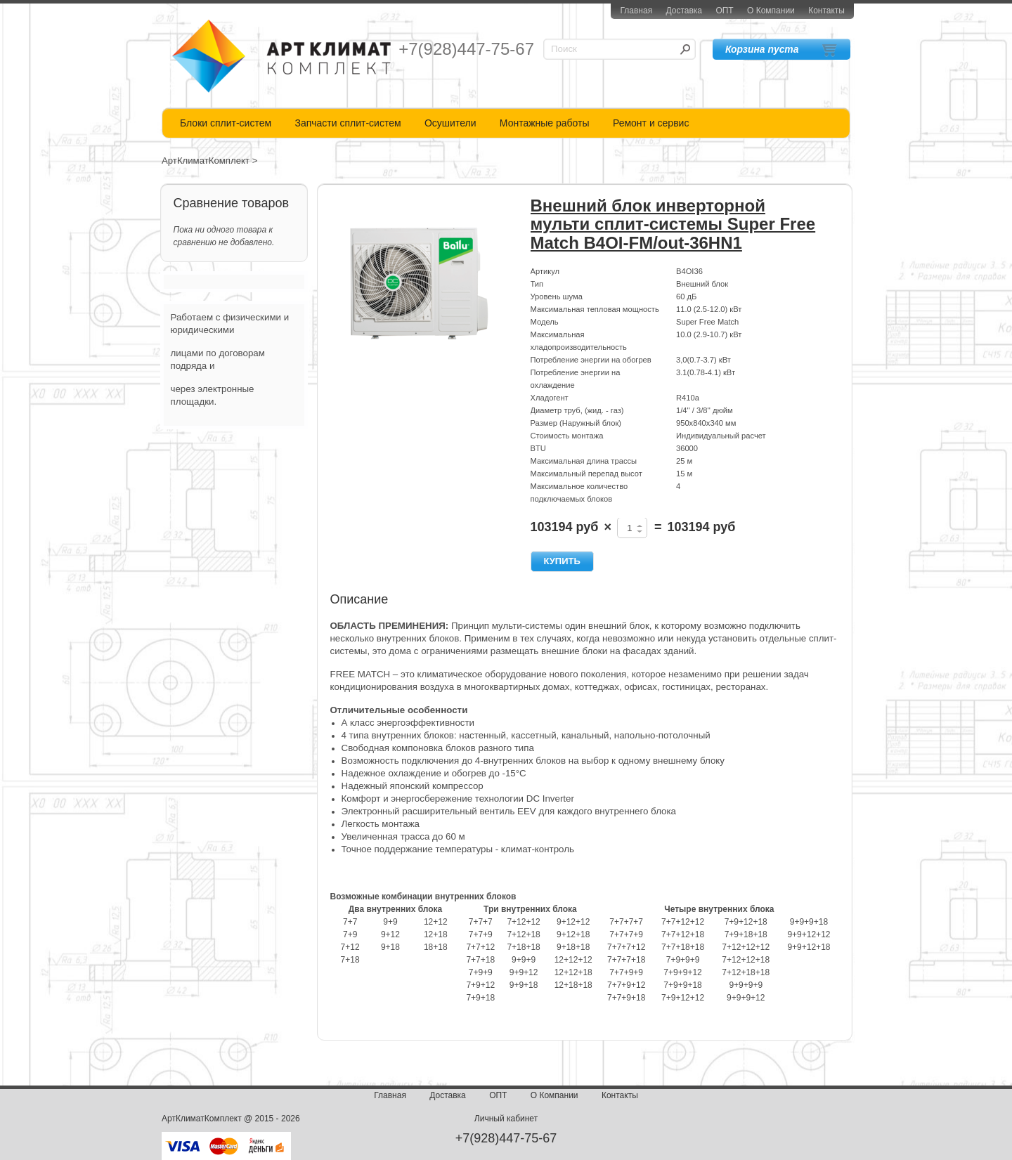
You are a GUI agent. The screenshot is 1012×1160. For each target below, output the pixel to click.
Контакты (826, 10)
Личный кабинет (506, 1118)
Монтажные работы (545, 123)
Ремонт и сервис (651, 123)
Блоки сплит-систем (225, 123)
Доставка (684, 10)
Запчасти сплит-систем (347, 123)
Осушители (450, 123)
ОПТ (724, 10)
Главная (636, 10)
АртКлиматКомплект (205, 160)
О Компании (771, 10)
